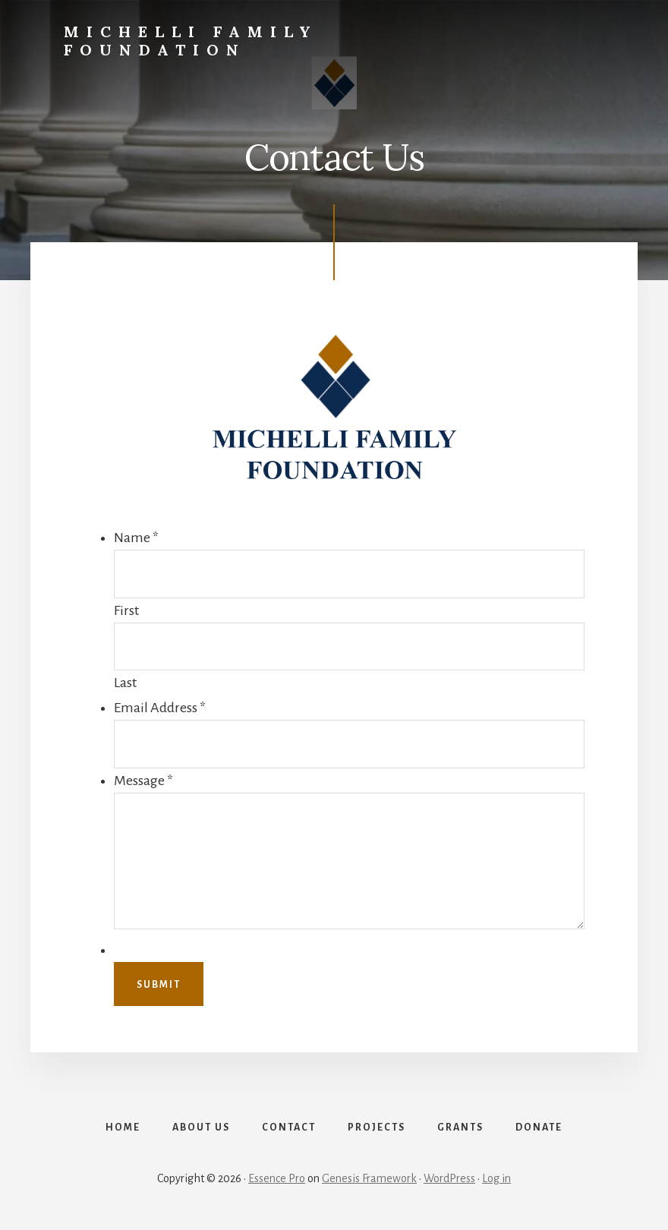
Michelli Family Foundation (191, 40)
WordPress (449, 1178)
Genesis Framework (369, 1178)
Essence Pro (276, 1178)
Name (136, 537)
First (126, 610)
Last (125, 682)
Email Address (160, 707)
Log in (496, 1178)
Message (143, 780)
